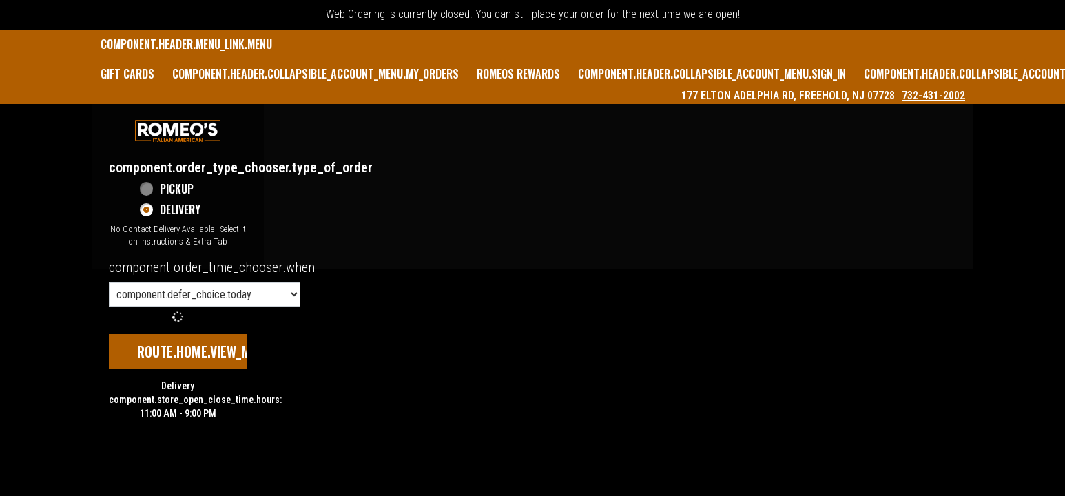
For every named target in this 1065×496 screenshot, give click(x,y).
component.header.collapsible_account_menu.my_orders (315, 73)
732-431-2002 (933, 95)
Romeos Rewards (518, 73)
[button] (177, 131)
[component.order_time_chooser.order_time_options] (204, 294)
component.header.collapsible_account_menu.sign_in (712, 73)
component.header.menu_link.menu (186, 44)
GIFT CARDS (127, 73)
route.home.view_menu (204, 351)
